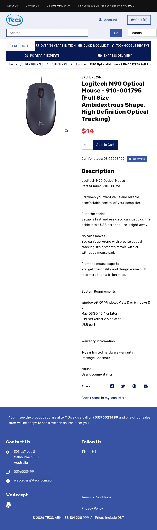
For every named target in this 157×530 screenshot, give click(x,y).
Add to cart (105, 145)
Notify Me (137, 158)
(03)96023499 (105, 417)
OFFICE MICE (60, 64)
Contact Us (32, 5)
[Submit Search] (116, 33)
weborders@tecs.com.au (33, 480)
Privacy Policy (92, 508)
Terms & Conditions (96, 497)
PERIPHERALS (34, 64)
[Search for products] (47, 33)
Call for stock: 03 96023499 (103, 159)
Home (13, 64)
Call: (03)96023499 (58, 5)
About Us (12, 5)
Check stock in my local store (104, 398)
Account (108, 20)
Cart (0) (139, 20)
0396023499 (24, 472)
